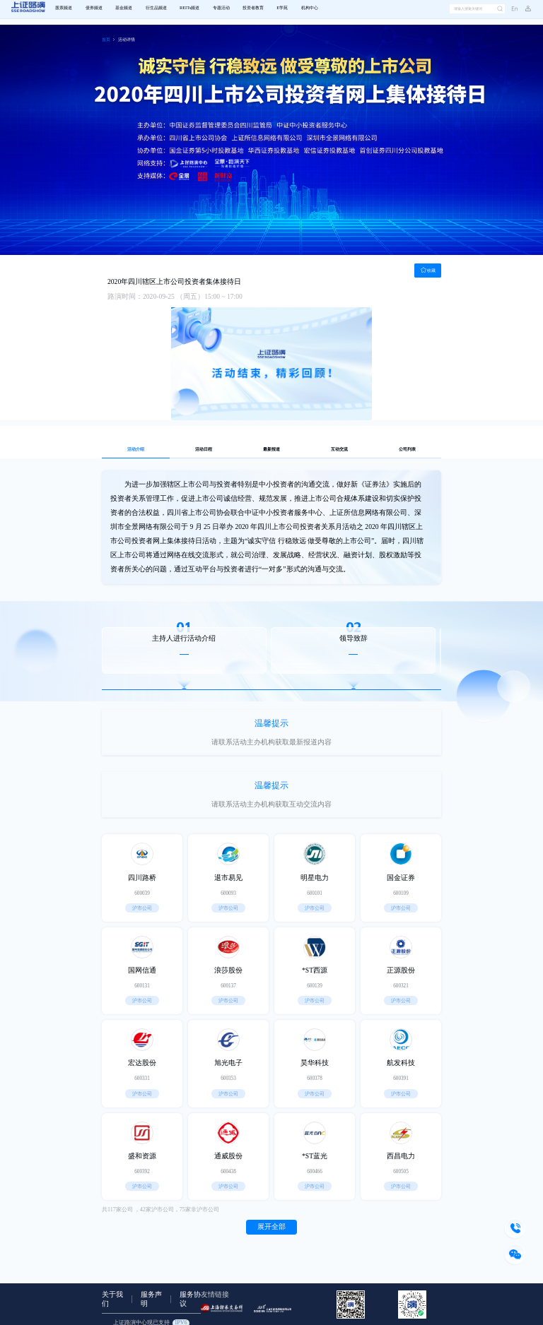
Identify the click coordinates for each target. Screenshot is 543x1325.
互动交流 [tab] (339, 449)
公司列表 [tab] (407, 449)
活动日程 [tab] (203, 449)
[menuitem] (63, 9)
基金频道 (123, 8)
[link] (106, 40)
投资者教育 (253, 8)
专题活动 (221, 8)
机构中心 (309, 8)
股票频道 (63, 8)
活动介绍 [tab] (135, 449)
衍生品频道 (156, 8)
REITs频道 (189, 8)
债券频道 (94, 8)
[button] (525, 9)
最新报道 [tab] (271, 449)
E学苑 (282, 8)
